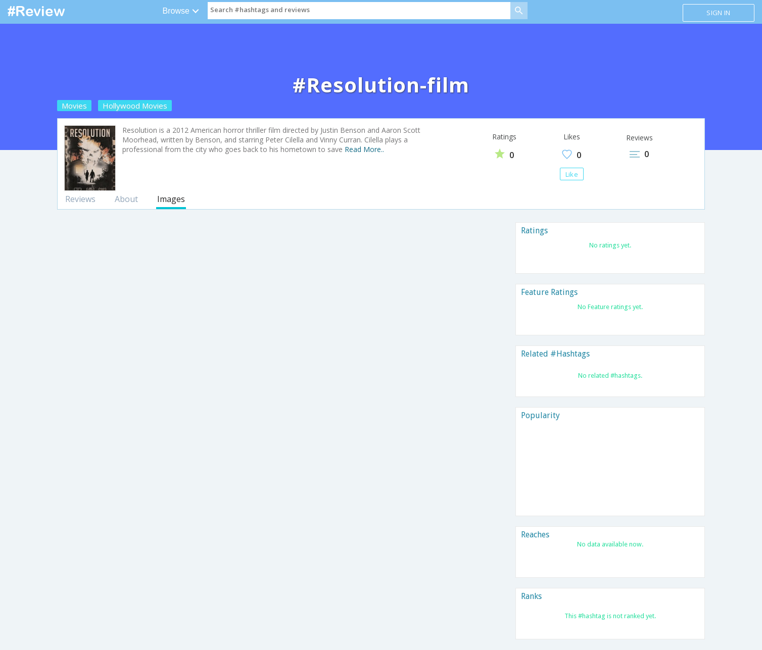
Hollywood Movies (135, 106)
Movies (74, 106)
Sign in (718, 12)
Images (171, 199)
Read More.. (364, 149)
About (126, 199)
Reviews (80, 199)
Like (571, 174)
